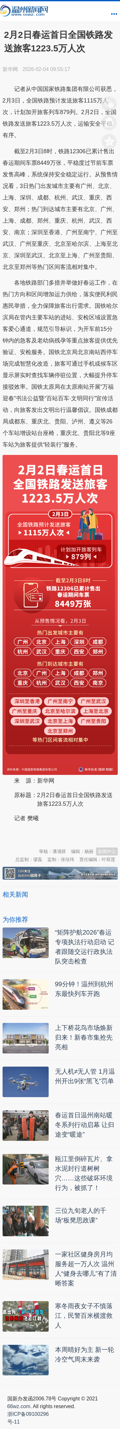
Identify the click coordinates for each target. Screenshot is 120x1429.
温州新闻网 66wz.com (59, 834)
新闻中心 (107, 851)
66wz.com (18, 1406)
